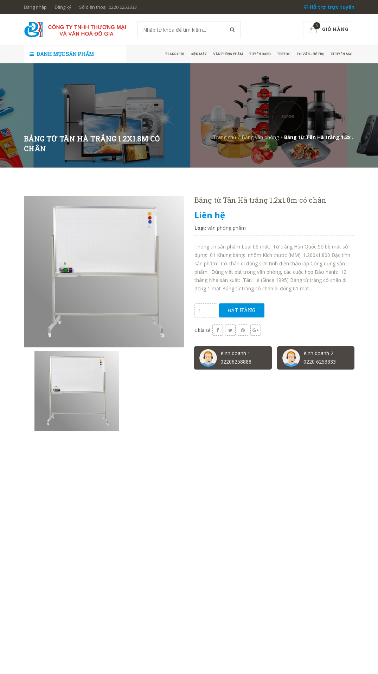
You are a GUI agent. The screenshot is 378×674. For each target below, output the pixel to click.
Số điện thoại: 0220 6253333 (108, 7)
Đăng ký (63, 7)
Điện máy (199, 54)
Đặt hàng (242, 310)
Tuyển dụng (260, 54)
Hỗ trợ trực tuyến (329, 7)
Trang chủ (174, 54)
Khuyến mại (341, 54)
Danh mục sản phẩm (62, 54)
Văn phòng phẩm (228, 54)
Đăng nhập (35, 7)
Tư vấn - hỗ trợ (310, 54)
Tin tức (283, 54)
